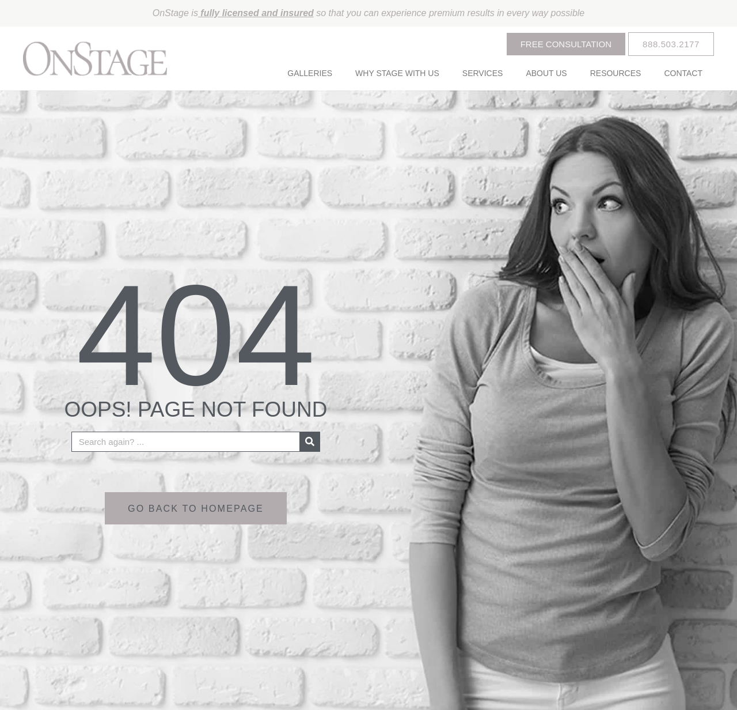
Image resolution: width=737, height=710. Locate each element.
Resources (615, 73)
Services (482, 73)
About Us (546, 73)
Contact (683, 73)
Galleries (309, 73)
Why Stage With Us (397, 73)
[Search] (309, 441)
